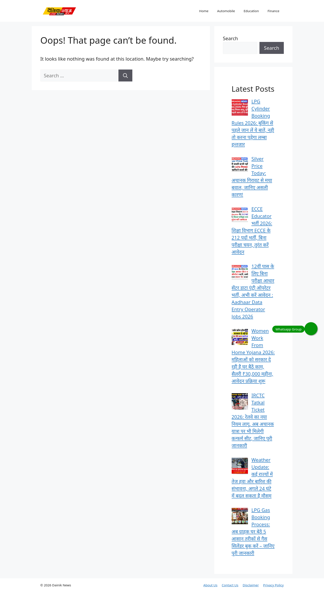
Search (230, 38)
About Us (210, 585)
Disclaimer (251, 585)
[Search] (125, 75)
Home (204, 11)
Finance (273, 11)
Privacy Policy (273, 585)
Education (251, 11)
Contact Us (230, 585)
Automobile (226, 11)
